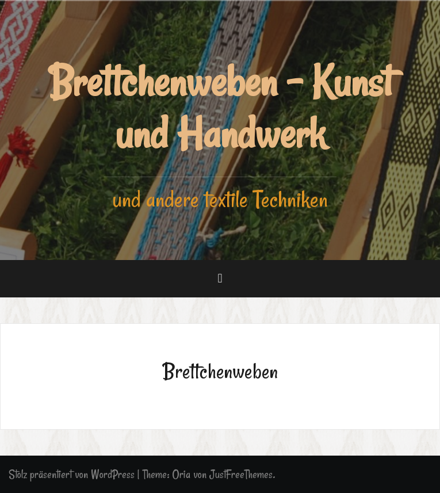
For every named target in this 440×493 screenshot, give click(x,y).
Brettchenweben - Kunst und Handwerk (220, 107)
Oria (181, 474)
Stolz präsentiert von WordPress (72, 474)
